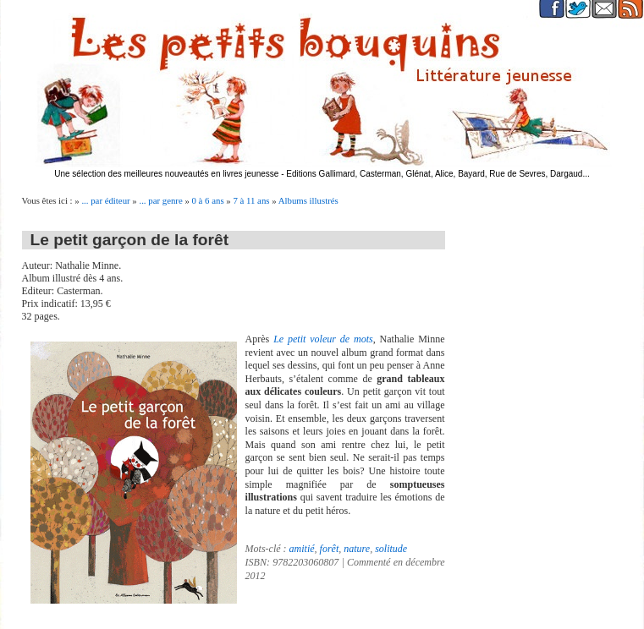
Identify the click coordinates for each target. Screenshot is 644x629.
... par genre (160, 200)
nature (357, 549)
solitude (391, 549)
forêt (329, 549)
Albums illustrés (308, 200)
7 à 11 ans (251, 200)
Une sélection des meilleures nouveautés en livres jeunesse (166, 173)
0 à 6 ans (208, 200)
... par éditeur (105, 200)
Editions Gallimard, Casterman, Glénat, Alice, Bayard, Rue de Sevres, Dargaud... (438, 173)
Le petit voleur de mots (323, 339)
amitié (302, 549)
